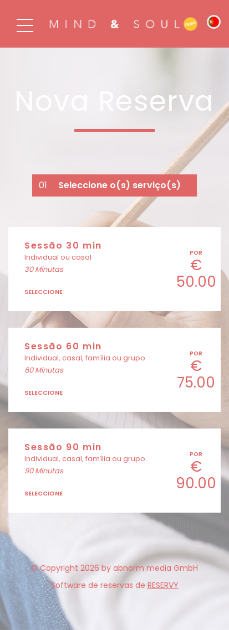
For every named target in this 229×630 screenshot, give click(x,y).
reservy (163, 585)
